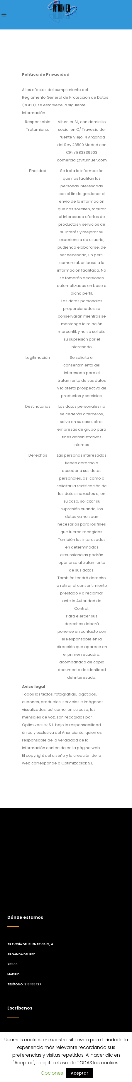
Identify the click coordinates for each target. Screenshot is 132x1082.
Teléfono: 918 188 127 (24, 984)
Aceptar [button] (79, 1073)
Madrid (13, 974)
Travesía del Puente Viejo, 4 (30, 944)
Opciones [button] (52, 1073)
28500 (12, 964)
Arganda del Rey (21, 954)
